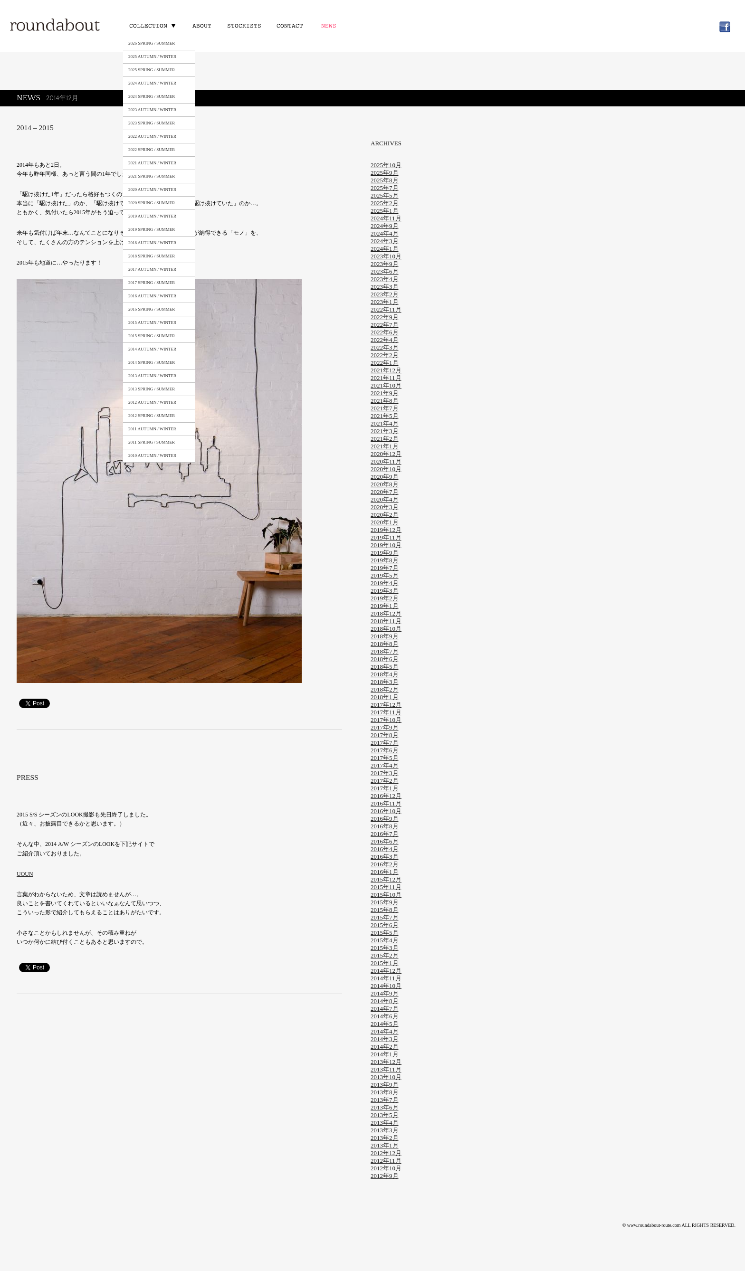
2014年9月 (385, 993)
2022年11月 (386, 309)
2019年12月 (386, 529)
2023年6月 (385, 271)
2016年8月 (385, 826)
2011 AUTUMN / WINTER (152, 429)
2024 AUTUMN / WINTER (152, 83)
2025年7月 (385, 187)
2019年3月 (385, 590)
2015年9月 (385, 902)
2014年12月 (386, 970)
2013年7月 (385, 1099)
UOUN (25, 874)
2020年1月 (385, 522)
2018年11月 (386, 621)
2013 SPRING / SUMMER (151, 389)
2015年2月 (385, 955)
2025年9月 (385, 172)
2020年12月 (386, 453)
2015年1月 (385, 963)
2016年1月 (385, 871)
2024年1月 (385, 248)
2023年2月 (385, 294)
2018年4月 (385, 674)
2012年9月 (385, 1175)
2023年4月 (385, 279)
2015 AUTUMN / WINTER (152, 322)
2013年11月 (386, 1069)
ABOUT (201, 25)
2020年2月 (385, 514)
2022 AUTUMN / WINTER (152, 136)
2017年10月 (386, 719)
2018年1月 (385, 697)
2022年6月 (385, 332)
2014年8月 (385, 1001)
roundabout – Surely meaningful (55, 26)
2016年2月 (385, 864)
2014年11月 (386, 978)
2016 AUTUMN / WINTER (152, 296)
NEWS (331, 25)
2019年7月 (385, 567)
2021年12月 (386, 370)
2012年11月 (386, 1160)
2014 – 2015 (35, 127)
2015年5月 (385, 932)
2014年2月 (385, 1046)
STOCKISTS (243, 25)
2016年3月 (385, 856)
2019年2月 (385, 598)
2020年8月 (385, 484)
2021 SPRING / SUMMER (151, 176)
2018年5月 (385, 666)
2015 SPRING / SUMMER (151, 335)
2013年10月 (386, 1077)
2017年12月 (386, 704)
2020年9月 (385, 476)
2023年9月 (385, 263)
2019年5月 (385, 575)
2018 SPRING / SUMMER (151, 256)
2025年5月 (385, 195)
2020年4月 (385, 499)
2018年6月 (385, 659)
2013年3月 (385, 1130)
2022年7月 (385, 324)
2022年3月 (385, 347)
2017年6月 (385, 750)
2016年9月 (385, 818)
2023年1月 (385, 301)
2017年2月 (385, 780)
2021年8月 (385, 400)
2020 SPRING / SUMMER (151, 202)
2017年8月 (385, 735)
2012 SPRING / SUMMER (151, 415)
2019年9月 (385, 552)
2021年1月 (385, 446)
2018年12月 (386, 613)
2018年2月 (385, 689)
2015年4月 (385, 940)
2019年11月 (386, 537)
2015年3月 (385, 947)
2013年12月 (386, 1061)
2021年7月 (385, 408)
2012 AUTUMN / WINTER (152, 402)
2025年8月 (385, 180)
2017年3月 (385, 773)
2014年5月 (385, 1023)
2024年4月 (385, 233)
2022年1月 (385, 362)
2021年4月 (385, 423)
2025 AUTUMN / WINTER (152, 56)
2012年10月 (386, 1168)
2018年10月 (386, 628)
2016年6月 (385, 841)
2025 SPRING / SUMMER (151, 69)
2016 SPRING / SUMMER (151, 309)
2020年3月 (385, 507)
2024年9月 (385, 225)
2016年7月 (385, 833)
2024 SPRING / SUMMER (151, 96)
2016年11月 (386, 803)
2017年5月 (385, 757)
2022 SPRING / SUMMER (151, 149)
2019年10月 (386, 545)
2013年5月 (385, 1115)
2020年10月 (386, 469)
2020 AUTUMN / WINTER (152, 189)
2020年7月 (385, 491)
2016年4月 (385, 849)
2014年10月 (386, 985)
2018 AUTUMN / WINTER (152, 242)
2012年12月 (386, 1153)
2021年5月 (385, 415)
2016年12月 (386, 795)
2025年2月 (385, 203)
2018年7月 (385, 651)
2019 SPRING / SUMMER (151, 229)
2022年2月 (385, 355)
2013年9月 (385, 1084)
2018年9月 (385, 636)
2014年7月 (385, 1008)
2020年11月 (386, 461)
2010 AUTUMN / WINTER (152, 455)
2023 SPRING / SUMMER (151, 123)
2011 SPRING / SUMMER (151, 442)
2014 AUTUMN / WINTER (152, 349)
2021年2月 (385, 438)
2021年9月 (385, 393)
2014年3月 (385, 1039)
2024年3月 (385, 241)
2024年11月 (386, 218)
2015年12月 (386, 879)
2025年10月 (386, 165)
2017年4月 (385, 765)
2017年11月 (386, 712)
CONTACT (289, 25)
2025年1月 (385, 210)
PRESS (27, 777)
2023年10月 (386, 256)
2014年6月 (385, 1016)
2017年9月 (385, 727)
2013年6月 (385, 1107)
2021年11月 (386, 377)
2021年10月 (386, 385)
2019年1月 (385, 605)
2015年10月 (386, 894)
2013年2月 (385, 1137)
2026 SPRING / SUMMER (151, 43)
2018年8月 (385, 643)
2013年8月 (385, 1092)
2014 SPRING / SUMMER (151, 362)
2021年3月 (385, 431)
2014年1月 (385, 1054)
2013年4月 (385, 1122)
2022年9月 (385, 317)
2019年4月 (385, 583)
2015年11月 (386, 887)
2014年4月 (385, 1031)
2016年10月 (386, 811)
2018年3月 (385, 681)
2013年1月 (385, 1145)
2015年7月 (385, 917)
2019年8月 (385, 560)
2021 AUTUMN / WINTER (152, 163)
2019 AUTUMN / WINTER (152, 216)
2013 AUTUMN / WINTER (152, 375)
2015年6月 (385, 925)
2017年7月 (385, 742)
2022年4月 (385, 339)
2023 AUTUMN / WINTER (152, 109)
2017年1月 (385, 788)
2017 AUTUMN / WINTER (152, 269)
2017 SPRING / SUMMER (151, 282)
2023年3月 (385, 286)
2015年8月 (385, 909)
